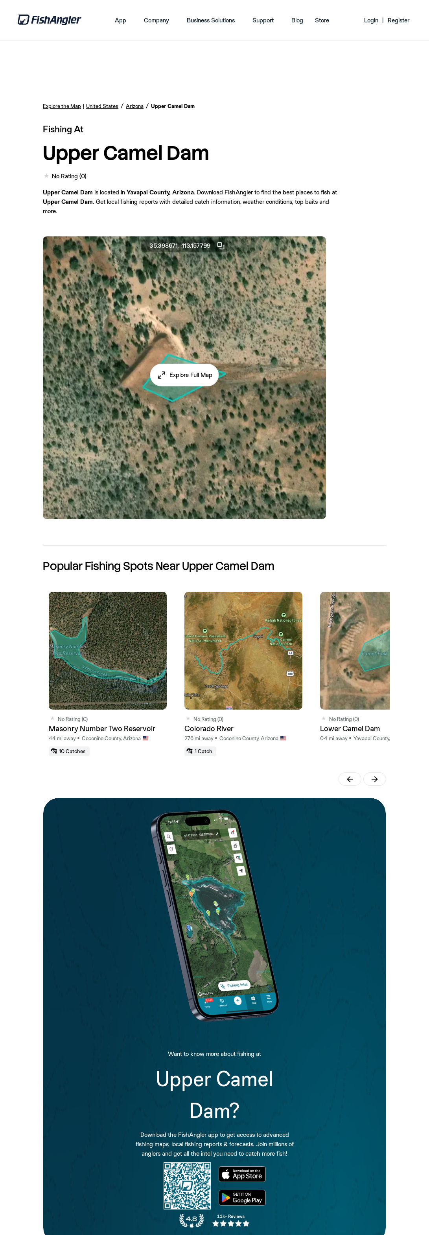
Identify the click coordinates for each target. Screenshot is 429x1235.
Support (263, 20)
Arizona (135, 106)
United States (102, 106)
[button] (184, 375)
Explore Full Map (190, 375)
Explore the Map (62, 106)
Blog (297, 20)
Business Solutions (211, 20)
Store (322, 20)
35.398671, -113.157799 (187, 246)
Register (398, 20)
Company (156, 20)
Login (371, 20)
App (120, 20)
